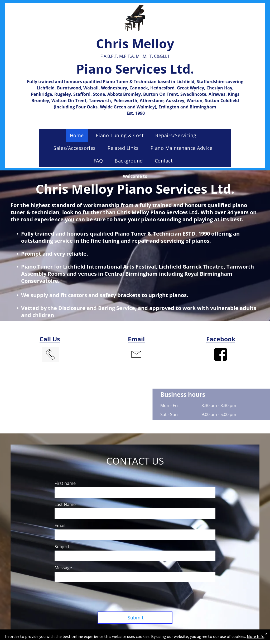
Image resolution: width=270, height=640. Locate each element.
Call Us (50, 339)
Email (136, 339)
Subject (62, 547)
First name (65, 483)
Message (63, 568)
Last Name (65, 504)
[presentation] (95, 596)
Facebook (220, 339)
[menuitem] (79, 135)
